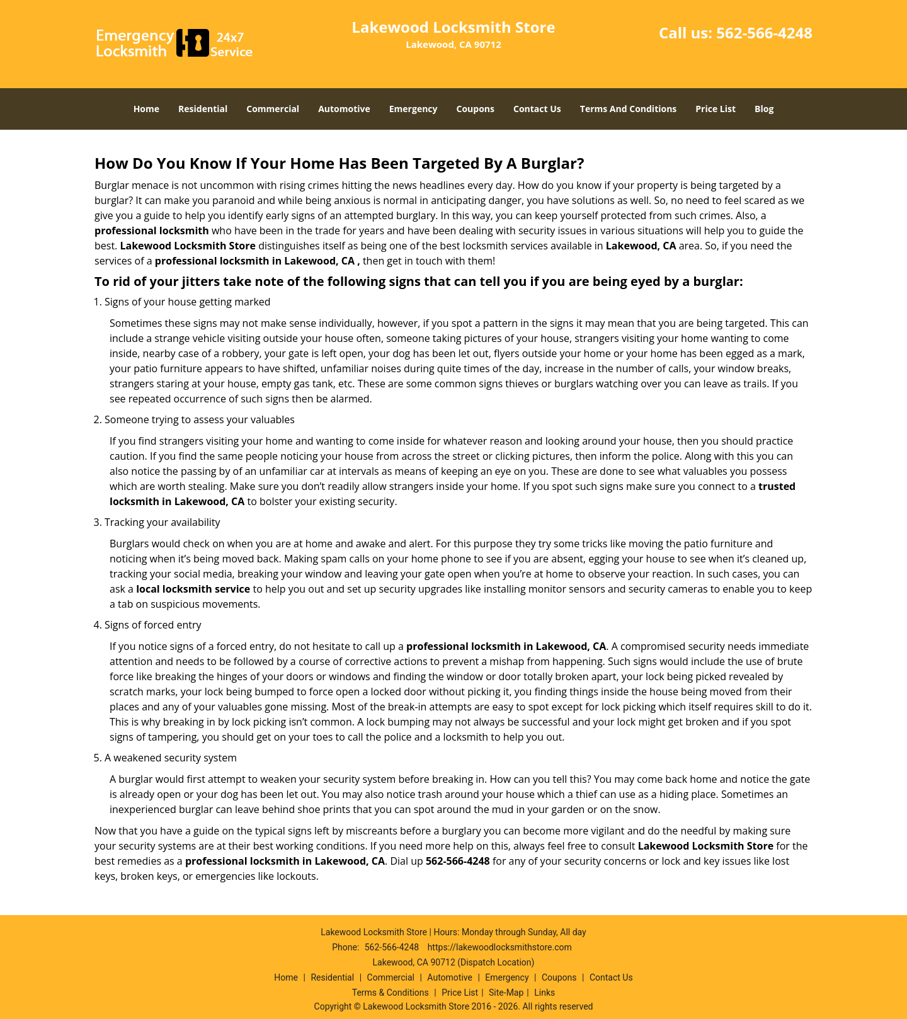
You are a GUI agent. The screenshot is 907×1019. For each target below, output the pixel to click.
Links (544, 993)
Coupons (475, 109)
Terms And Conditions (628, 109)
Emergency (413, 109)
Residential (202, 109)
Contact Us (537, 109)
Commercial (272, 109)
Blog (764, 109)
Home (146, 109)
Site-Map (506, 993)
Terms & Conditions (390, 993)
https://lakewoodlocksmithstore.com (500, 947)
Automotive (344, 109)
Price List (715, 109)
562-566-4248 (764, 32)
